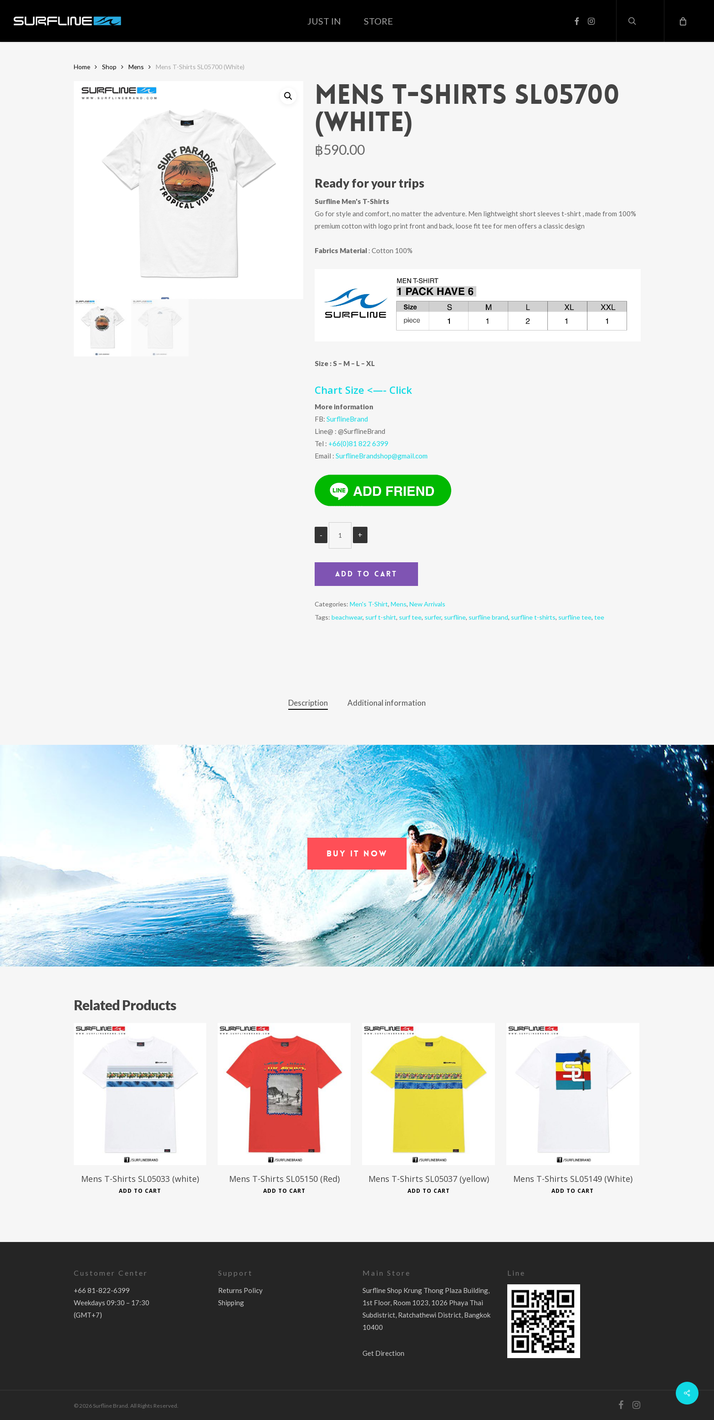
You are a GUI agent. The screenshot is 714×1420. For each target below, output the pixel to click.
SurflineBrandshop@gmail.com (382, 456)
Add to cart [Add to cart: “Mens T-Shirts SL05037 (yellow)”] (429, 1191)
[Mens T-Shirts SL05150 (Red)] (284, 1094)
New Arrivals (427, 604)
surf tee (410, 617)
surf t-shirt (380, 617)
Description (308, 702)
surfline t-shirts (533, 617)
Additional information (386, 702)
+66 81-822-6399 (102, 1290)
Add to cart (366, 574)
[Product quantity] (340, 535)
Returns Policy (240, 1290)
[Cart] (682, 21)
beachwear (347, 617)
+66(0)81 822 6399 (358, 443)
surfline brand (488, 617)
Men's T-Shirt (369, 604)
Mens (136, 67)
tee (599, 617)
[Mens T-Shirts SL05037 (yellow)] (428, 1094)
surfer (432, 617)
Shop (109, 67)
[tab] (308, 703)
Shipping (231, 1302)
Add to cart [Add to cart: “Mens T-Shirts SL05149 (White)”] (572, 1191)
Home (82, 67)
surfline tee (575, 617)
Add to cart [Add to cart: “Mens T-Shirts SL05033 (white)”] (140, 1191)
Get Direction (383, 1353)
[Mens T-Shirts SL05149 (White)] (572, 1094)
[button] (357, 854)
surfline (455, 617)
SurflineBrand (347, 419)
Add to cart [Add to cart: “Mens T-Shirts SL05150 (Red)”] (284, 1191)
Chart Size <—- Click (363, 390)
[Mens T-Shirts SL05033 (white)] (140, 1094)
